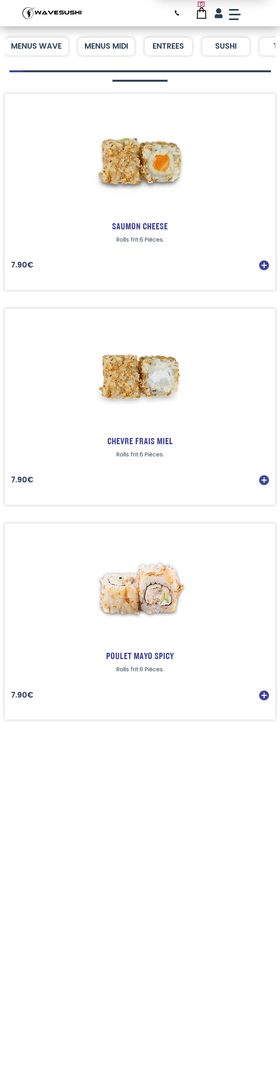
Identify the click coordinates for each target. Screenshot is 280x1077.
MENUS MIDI (106, 46)
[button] (16, 71)
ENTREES (168, 46)
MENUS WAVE (36, 46)
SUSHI (226, 46)
